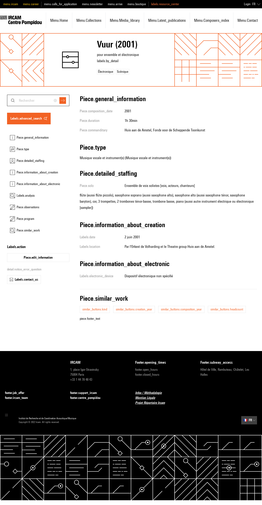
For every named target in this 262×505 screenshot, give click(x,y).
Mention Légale (147, 398)
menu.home (59, 20)
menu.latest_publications (167, 20)
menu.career (31, 4)
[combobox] (38, 100)
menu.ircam (10, 4)
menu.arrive (115, 4)
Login (247, 4)
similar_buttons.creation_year (134, 309)
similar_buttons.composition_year (181, 309)
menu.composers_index (211, 20)
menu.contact (248, 20)
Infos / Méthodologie (151, 393)
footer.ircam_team (19, 398)
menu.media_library (125, 20)
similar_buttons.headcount (227, 309)
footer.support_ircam (86, 393)
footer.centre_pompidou (87, 398)
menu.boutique (136, 4)
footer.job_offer (17, 393)
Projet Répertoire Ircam (152, 403)
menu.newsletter (92, 4)
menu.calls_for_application (60, 4)
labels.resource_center (165, 4)
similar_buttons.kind (94, 309)
